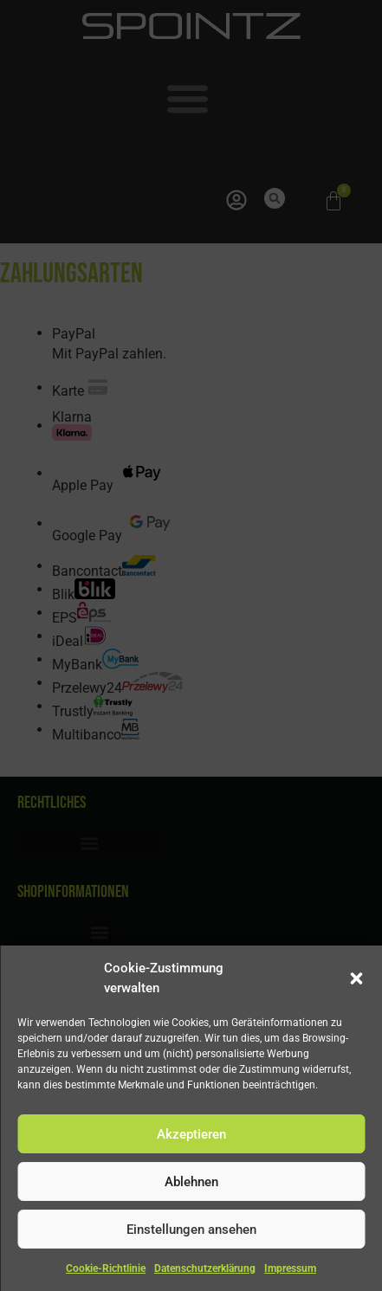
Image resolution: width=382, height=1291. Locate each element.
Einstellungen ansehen (191, 1229)
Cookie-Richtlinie (106, 1268)
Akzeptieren (191, 1134)
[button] (356, 978)
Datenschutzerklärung (205, 1268)
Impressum (290, 1268)
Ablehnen (191, 1182)
